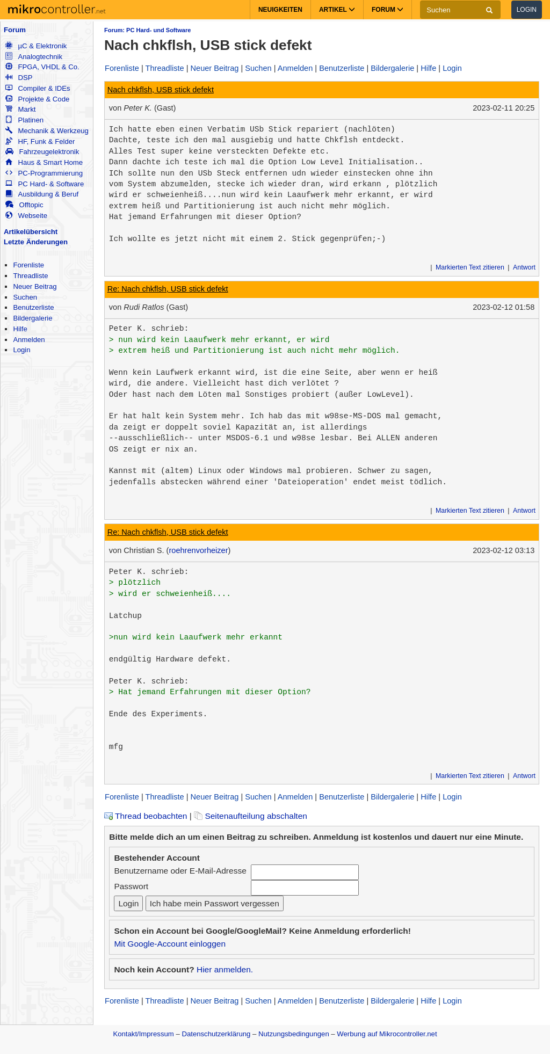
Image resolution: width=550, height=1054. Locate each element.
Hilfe (20, 329)
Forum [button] (387, 9)
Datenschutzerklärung (216, 1034)
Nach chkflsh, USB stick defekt (160, 89)
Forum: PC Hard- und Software (147, 30)
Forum (15, 30)
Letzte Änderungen (36, 242)
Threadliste (30, 276)
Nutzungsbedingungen (293, 1034)
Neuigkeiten (280, 9)
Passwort (131, 886)
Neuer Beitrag (34, 286)
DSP (18, 78)
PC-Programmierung (44, 173)
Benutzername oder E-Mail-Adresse (180, 870)
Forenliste (28, 265)
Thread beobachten (145, 815)
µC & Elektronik (36, 46)
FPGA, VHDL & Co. (42, 67)
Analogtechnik (33, 57)
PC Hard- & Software (44, 184)
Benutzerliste (33, 307)
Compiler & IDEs (37, 88)
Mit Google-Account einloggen (170, 943)
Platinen (24, 120)
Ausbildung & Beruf (41, 194)
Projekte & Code (37, 99)
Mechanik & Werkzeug (46, 131)
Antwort (524, 267)
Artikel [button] (337, 9)
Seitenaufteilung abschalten (250, 815)
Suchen (25, 297)
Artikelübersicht (30, 232)
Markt (20, 109)
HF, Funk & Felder (40, 141)
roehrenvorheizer (198, 550)
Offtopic (24, 205)
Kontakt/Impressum (143, 1034)
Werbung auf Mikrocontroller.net (387, 1034)
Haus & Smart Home (44, 162)
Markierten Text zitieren (470, 267)
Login (527, 9)
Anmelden (29, 340)
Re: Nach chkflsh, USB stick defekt (167, 289)
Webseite (26, 216)
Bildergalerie (32, 318)
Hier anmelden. (225, 969)
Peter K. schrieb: (149, 328)
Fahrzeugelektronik (42, 152)
